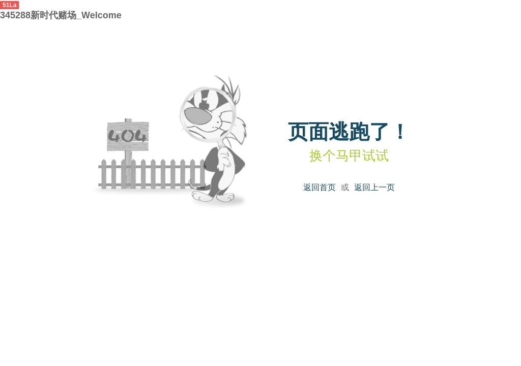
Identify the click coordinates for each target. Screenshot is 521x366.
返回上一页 (374, 187)
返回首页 (319, 187)
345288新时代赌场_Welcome (61, 15)
